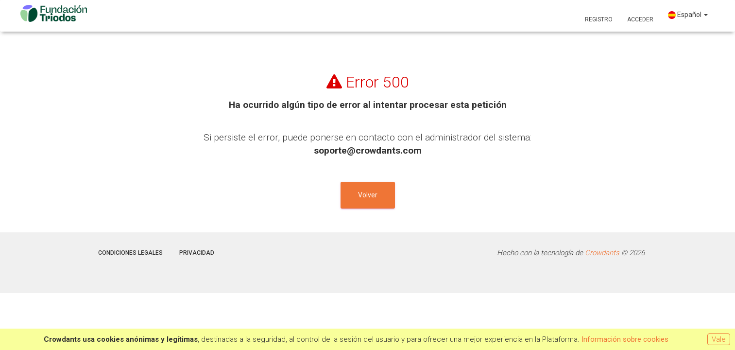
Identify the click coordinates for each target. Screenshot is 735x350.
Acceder (640, 19)
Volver (367, 195)
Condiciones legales (130, 252)
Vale (719, 339)
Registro (599, 19)
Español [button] (688, 15)
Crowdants (602, 252)
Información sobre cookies (624, 339)
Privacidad (196, 252)
